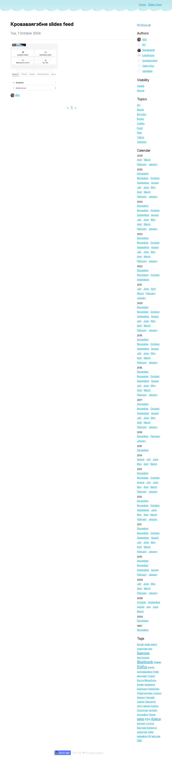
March (147, 159)
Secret (140, 90)
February (142, 164)
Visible (140, 85)
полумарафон (144, 671)
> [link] (75, 107)
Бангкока (142, 688)
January (153, 164)
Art (138, 105)
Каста (140, 680)
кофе (147, 644)
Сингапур (150, 701)
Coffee (141, 123)
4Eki (17, 95)
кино (140, 719)
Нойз (156, 671)
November (143, 178)
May (153, 187)
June (146, 187)
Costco (154, 706)
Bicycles (141, 114)
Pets (139, 132)
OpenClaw (153, 688)
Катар (140, 644)
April (139, 159)
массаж (156, 736)
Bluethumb (145, 662)
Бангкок (143, 653)
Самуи (140, 701)
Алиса (156, 719)
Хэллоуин (142, 710)
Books (140, 118)
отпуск (150, 723)
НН (149, 736)
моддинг (142, 676)
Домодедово (145, 693)
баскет (141, 697)
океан (151, 667)
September (143, 182)
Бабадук (152, 727)
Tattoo (140, 137)
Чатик (152, 714)
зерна (146, 706)
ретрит (141, 723)
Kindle (140, 684)
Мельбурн (150, 680)
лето (140, 706)
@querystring (96, 752)
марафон (142, 736)
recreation (142, 714)
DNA (139, 740)
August (155, 182)
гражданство (144, 648)
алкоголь (142, 732)
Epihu (142, 666)
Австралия (143, 657)
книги (154, 644)
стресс (157, 693)
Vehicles (141, 141)
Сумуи (151, 676)
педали (153, 710)
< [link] (68, 107)
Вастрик (141, 727)
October (155, 178)
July (139, 187)
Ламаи (157, 662)
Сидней (150, 697)
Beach (140, 109)
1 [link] (71, 107)
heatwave (149, 684)
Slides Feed (154, 4)
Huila (150, 732)
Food (140, 128)
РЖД (147, 719)
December (143, 173)
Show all (143, 25)
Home (142, 4)
